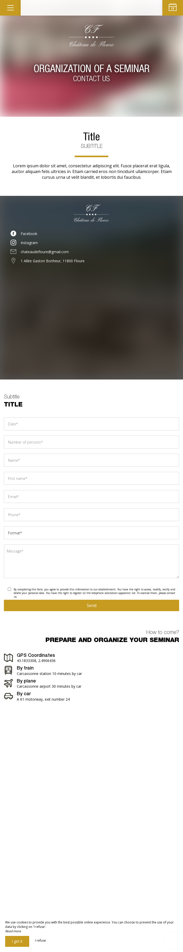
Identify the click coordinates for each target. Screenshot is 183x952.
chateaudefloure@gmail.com (45, 251)
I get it (17, 941)
